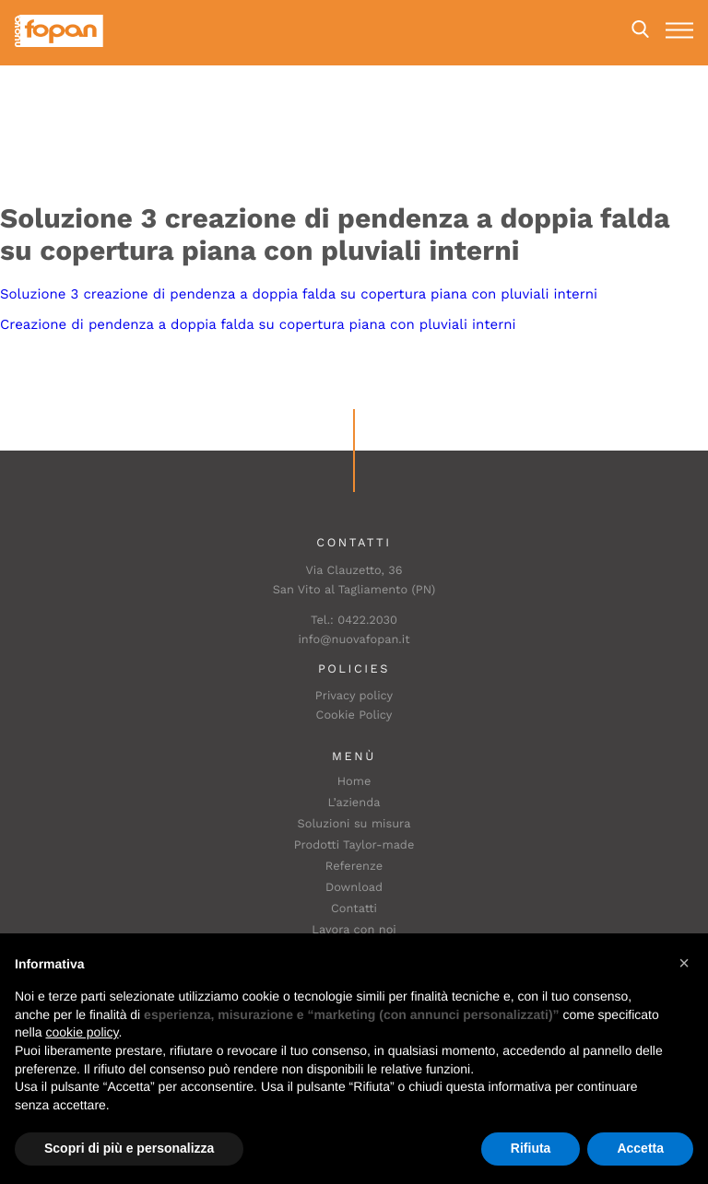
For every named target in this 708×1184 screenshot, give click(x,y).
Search (640, 29)
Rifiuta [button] (531, 1148)
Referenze (354, 866)
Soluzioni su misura (354, 824)
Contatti (354, 909)
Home (354, 782)
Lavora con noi (354, 930)
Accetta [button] (640, 1148)
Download (354, 888)
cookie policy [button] (81, 1032)
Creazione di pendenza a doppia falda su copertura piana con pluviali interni (258, 324)
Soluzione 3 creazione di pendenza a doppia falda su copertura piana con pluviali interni (298, 294)
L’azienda (354, 803)
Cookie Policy (354, 715)
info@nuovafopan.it (353, 640)
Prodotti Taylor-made (354, 845)
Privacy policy (354, 696)
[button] (684, 963)
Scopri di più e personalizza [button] (129, 1148)
